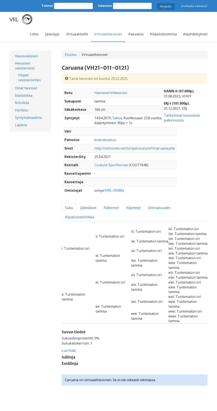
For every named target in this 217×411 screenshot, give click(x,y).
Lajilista (21, 125)
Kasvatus (136, 34)
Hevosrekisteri (26, 56)
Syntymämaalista (28, 117)
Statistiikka (23, 95)
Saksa (117, 118)
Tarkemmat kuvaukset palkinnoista (182, 118)
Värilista (21, 110)
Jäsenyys (52, 34)
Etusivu (71, 54)
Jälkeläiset (88, 207)
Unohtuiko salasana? (194, 6)
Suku (69, 207)
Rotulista (22, 102)
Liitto (34, 34)
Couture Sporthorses (111, 165)
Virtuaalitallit (77, 34)
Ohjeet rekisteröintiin (29, 77)
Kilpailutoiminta (163, 34)
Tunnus (47, 6)
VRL (14, 19)
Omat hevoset (26, 88)
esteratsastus (105, 139)
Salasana (105, 6)
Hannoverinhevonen (110, 92)
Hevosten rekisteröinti (25, 66)
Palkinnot (111, 207)
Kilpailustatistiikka (79, 217)
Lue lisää (69, 350)
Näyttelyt (133, 207)
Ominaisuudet (159, 207)
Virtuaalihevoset (108, 34)
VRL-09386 (114, 190)
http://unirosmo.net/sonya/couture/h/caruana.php (134, 148)
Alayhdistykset (195, 34)
